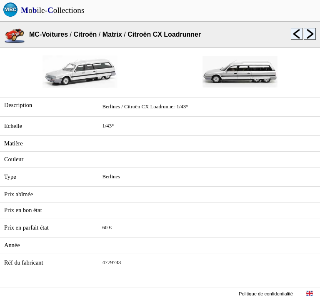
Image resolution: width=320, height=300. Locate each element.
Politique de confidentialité (266, 293)
